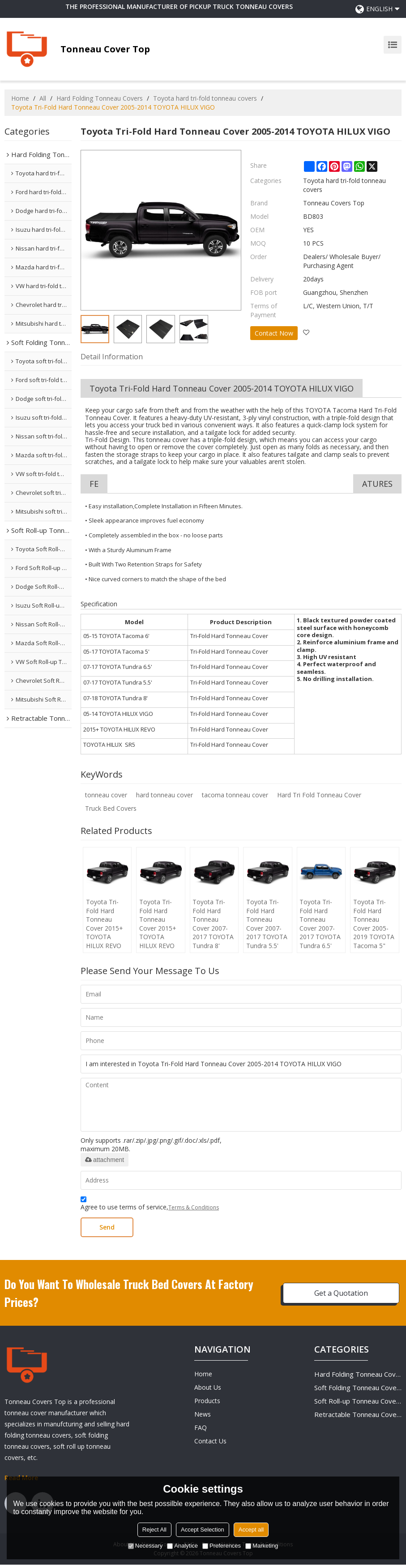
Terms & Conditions (193, 1209)
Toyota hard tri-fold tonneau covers (205, 98)
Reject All (154, 1529)
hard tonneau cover (164, 795)
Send (107, 1228)
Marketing (261, 1545)
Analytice (182, 1545)
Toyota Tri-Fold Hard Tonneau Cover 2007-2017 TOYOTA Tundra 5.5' (266, 924)
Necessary (145, 1545)
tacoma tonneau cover (235, 795)
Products (207, 1402)
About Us (207, 1388)
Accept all (251, 1529)
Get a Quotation (341, 1294)
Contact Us (210, 1442)
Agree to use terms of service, (150, 1206)
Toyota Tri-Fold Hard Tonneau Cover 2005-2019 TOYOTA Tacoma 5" (373, 924)
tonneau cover (106, 795)
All (42, 98)
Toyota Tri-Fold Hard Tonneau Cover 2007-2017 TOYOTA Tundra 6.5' (320, 924)
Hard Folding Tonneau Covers (99, 98)
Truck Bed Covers (111, 808)
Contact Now (274, 332)
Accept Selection (202, 1529)
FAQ (200, 1429)
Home (20, 98)
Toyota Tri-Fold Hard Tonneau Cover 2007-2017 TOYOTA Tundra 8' (213, 924)
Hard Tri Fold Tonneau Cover (319, 795)
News (202, 1415)
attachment (104, 1161)
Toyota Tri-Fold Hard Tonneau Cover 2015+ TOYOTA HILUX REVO (104, 924)
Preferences (221, 1545)
